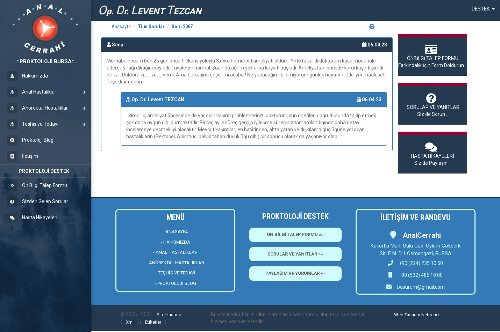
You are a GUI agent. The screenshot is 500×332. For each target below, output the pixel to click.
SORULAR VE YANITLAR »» (295, 254)
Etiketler (153, 322)
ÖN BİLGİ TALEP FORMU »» (295, 234)
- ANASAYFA (175, 231)
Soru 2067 (182, 26)
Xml (130, 322)
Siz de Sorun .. (432, 105)
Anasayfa (121, 26)
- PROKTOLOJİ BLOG (175, 283)
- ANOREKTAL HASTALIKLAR (175, 262)
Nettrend (430, 314)
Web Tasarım (407, 314)
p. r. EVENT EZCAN (149, 10)
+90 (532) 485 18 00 (420, 275)
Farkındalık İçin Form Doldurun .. (432, 56)
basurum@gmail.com (421, 287)
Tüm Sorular (151, 26)
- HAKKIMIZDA (175, 242)
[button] (483, 8)
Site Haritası (169, 314)
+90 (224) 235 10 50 (415, 263)
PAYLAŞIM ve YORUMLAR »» (295, 273)
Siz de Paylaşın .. (432, 154)
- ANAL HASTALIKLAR (175, 252)
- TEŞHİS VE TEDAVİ (175, 272)
